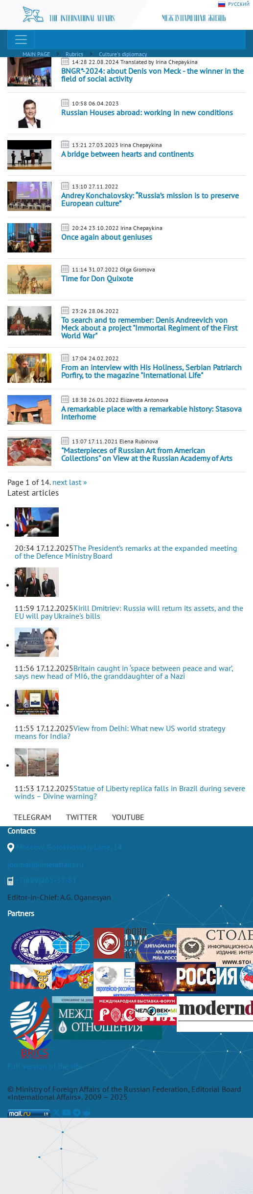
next (59, 482)
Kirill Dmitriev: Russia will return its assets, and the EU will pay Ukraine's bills (129, 612)
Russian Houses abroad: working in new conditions (147, 112)
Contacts (21, 831)
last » (78, 482)
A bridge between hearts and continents (127, 154)
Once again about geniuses (106, 237)
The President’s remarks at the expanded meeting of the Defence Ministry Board (126, 552)
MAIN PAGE (36, 54)
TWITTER (81, 817)
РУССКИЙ (234, 4)
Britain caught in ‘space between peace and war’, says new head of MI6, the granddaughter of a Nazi (124, 672)
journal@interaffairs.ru (45, 864)
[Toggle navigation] (21, 39)
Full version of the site (44, 1066)
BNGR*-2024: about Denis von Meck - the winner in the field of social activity (152, 75)
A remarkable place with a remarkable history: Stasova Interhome (151, 412)
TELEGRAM (32, 817)
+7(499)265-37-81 (46, 880)
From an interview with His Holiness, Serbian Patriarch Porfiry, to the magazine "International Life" (151, 371)
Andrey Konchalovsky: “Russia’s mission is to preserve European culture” (150, 199)
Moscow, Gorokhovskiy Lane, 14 (69, 847)
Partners (20, 913)
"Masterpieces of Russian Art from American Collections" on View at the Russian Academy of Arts (146, 454)
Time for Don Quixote (97, 278)
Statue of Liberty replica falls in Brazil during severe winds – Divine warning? (130, 792)
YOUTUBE (128, 817)
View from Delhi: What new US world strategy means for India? (120, 732)
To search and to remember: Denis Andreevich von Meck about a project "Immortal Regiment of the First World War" (149, 327)
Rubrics (74, 54)
